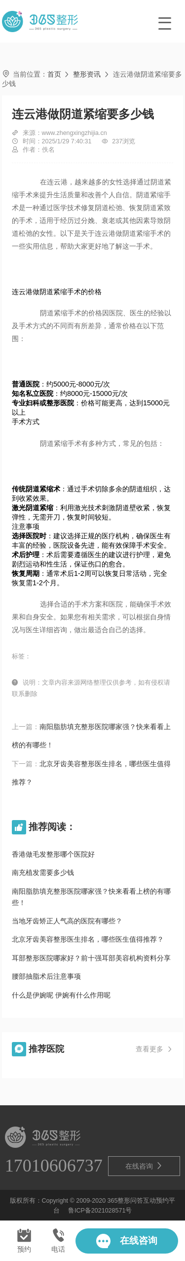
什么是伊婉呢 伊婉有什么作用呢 (61, 995)
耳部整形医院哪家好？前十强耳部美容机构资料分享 (91, 958)
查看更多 (154, 1050)
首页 (54, 74)
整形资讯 (87, 74)
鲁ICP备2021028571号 (100, 1210)
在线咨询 (144, 1166)
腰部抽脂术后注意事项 (46, 976)
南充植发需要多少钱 (43, 872)
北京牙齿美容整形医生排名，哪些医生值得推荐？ (88, 939)
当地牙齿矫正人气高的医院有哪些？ (67, 921)
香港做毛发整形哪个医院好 (53, 854)
